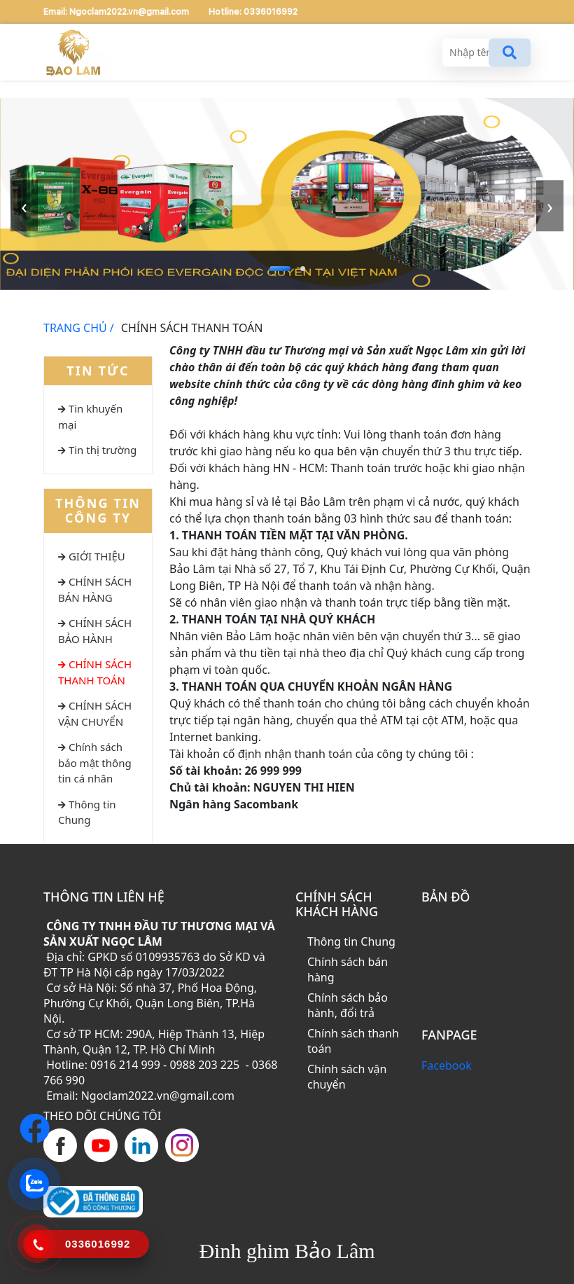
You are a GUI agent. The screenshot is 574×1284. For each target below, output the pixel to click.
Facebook (446, 1065)
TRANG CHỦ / (78, 328)
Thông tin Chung (351, 941)
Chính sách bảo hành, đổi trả (347, 1005)
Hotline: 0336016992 (253, 12)
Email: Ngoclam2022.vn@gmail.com (117, 12)
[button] (280, 269)
